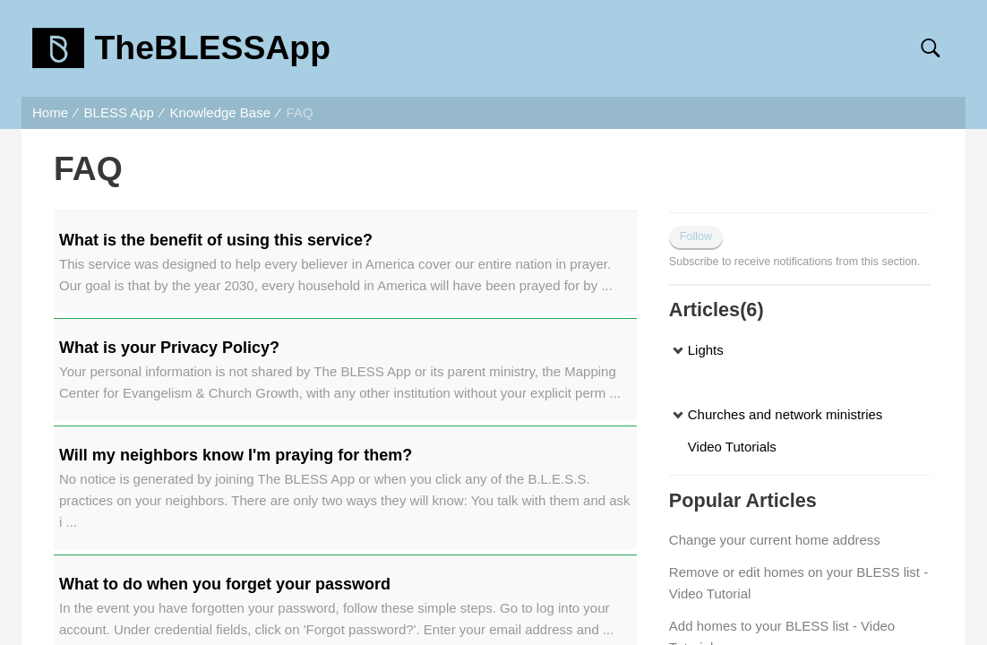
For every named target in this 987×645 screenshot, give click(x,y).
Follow (696, 236)
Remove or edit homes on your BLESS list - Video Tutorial (798, 582)
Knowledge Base (219, 112)
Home (50, 112)
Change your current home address (774, 539)
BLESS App (119, 112)
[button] (930, 49)
